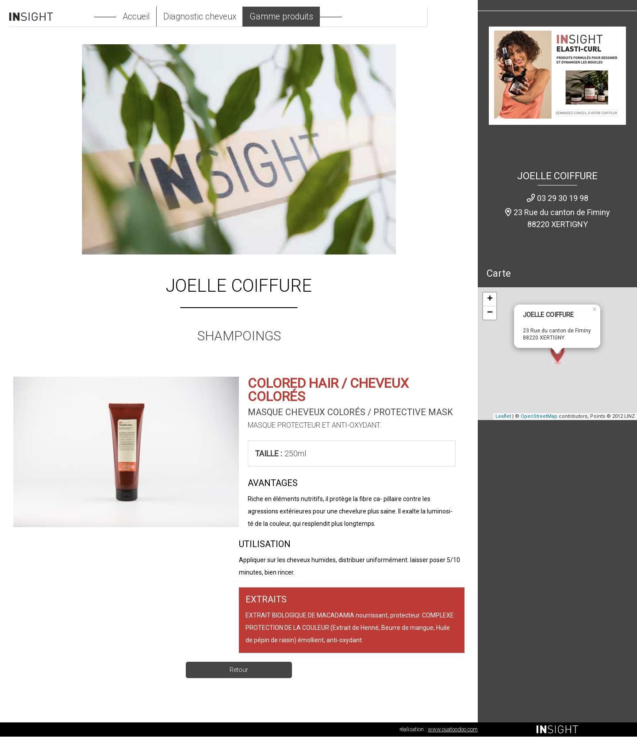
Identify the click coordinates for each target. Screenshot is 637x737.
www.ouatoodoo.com (453, 729)
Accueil (155, 17)
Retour (239, 670)
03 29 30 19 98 (562, 198)
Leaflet (503, 417)
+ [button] (490, 299)
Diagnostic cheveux (221, 17)
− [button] (490, 313)
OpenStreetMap (539, 417)
